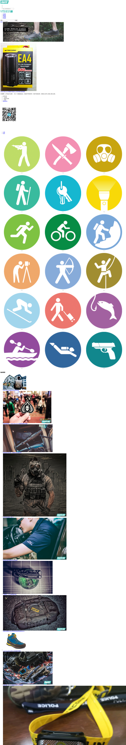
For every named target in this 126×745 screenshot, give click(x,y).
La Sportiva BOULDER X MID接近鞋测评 (64, 641)
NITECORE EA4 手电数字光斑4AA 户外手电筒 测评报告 (12, 91)
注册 (4, 132)
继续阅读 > (5, 101)
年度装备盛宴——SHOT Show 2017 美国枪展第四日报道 (64, 407)
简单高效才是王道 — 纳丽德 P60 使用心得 (64, 438)
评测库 (4, 14)
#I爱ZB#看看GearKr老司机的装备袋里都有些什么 (64, 613)
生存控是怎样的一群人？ (64, 485)
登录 (4, 133)
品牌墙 (4, 16)
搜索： (1, 20)
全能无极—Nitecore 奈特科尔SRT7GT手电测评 (64, 669)
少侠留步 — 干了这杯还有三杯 (64, 578)
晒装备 (4, 15)
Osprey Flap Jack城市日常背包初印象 (64, 382)
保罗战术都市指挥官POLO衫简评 (64, 539)
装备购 (4, 17)
